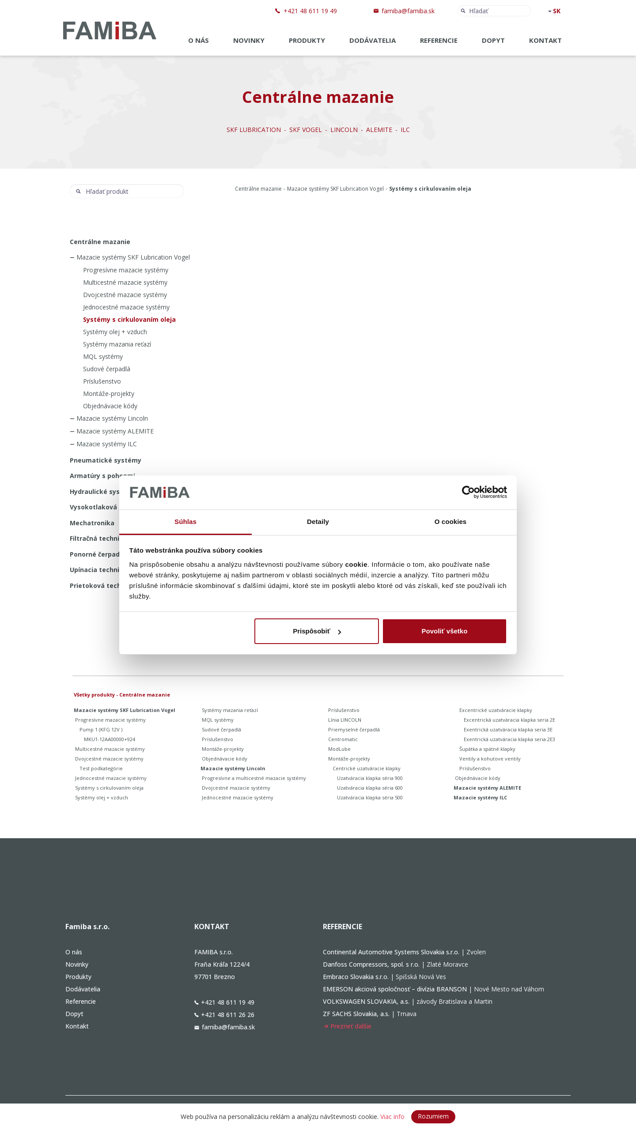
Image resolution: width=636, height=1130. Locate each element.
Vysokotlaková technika (108, 507)
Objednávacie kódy (110, 406)
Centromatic (343, 739)
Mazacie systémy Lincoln (112, 418)
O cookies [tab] (451, 521)
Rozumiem (433, 1116)
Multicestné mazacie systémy (125, 282)
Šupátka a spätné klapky (487, 749)
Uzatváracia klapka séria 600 (370, 787)
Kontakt (545, 40)
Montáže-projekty (108, 393)
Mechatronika (92, 523)
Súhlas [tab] (185, 521)
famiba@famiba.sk (408, 11)
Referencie (439, 40)
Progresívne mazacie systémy (125, 270)
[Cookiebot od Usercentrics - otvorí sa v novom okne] (468, 492)
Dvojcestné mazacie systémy (125, 294)
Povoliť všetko (444, 631)
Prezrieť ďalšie (347, 1026)
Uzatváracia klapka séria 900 (370, 778)
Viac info (392, 1116)
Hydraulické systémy (103, 491)
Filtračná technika (98, 538)
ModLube (339, 749)
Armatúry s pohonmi (102, 475)
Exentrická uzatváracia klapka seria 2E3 (509, 739)
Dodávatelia (372, 40)
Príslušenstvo (102, 381)
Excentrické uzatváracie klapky (495, 710)
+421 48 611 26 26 (224, 1014)
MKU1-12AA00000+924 (109, 739)
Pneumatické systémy (105, 460)
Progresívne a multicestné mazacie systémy (254, 778)
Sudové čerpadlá (106, 369)
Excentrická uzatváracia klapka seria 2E (509, 719)
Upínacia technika (98, 569)
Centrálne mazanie (258, 188)
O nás (198, 40)
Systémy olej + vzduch (115, 332)
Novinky (249, 40)
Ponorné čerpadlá (97, 554)
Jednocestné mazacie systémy (126, 307)
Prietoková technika (102, 585)
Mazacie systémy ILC (106, 444)
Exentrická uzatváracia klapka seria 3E (508, 729)
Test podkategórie (101, 768)
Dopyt (493, 40)
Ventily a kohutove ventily (490, 758)
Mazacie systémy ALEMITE (115, 431)
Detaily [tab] (318, 521)
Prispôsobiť (317, 631)
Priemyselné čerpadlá (354, 729)
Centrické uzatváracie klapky (367, 768)
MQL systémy (103, 356)
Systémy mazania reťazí (117, 344)
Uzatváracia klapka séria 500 (370, 797)
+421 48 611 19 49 (310, 11)
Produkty (307, 40)
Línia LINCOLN (344, 719)
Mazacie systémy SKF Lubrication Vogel (335, 188)
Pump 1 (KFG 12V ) (101, 729)
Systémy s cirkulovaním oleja (129, 319)
